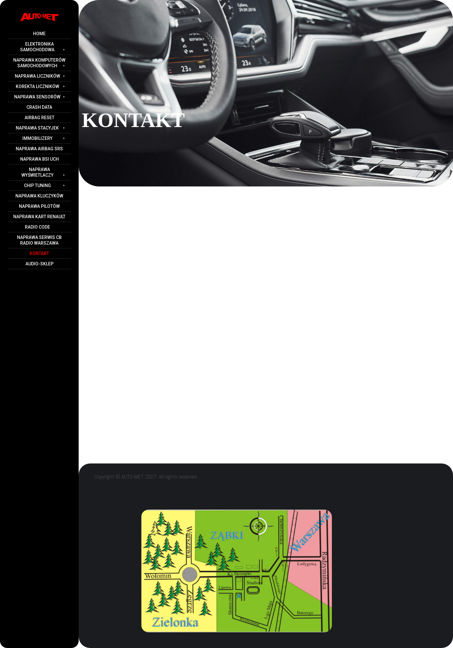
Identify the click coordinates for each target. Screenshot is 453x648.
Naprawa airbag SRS (39, 148)
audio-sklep (39, 263)
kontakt (39, 253)
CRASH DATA (39, 107)
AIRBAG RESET (39, 117)
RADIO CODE (37, 227)
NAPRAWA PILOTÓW (39, 206)
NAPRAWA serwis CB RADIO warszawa (39, 240)
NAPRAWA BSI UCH (39, 159)
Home (39, 33)
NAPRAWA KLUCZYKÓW (39, 195)
